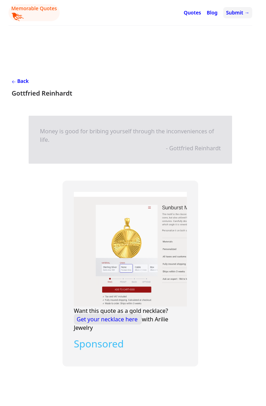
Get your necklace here (108, 319)
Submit (237, 12)
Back (20, 81)
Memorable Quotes (34, 13)
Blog (212, 12)
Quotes (192, 12)
